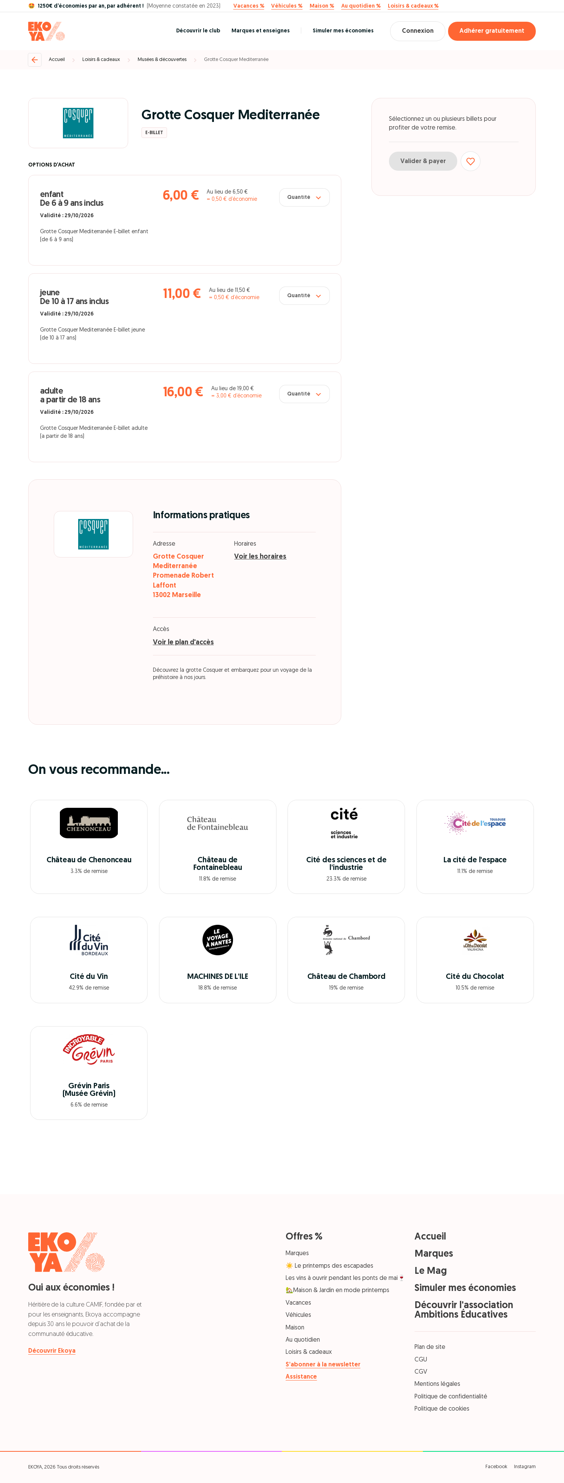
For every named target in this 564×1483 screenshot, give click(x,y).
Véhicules (298, 1315)
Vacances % (248, 6)
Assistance (301, 1377)
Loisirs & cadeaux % (413, 6)
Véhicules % (286, 6)
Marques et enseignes (260, 31)
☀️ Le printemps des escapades (329, 1266)
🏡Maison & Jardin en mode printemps (337, 1291)
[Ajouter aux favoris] (470, 161)
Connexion (418, 31)
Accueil (57, 59)
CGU (421, 1360)
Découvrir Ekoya (52, 1351)
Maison (295, 1328)
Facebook (496, 1466)
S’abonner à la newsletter (323, 1365)
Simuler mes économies (343, 31)
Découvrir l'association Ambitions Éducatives (464, 1310)
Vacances (298, 1303)
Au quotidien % (361, 6)
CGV (421, 1372)
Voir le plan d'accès (183, 642)
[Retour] (34, 59)
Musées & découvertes (162, 59)
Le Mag (431, 1271)
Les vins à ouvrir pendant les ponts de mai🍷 (345, 1278)
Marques (297, 1254)
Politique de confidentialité (451, 1397)
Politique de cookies (442, 1409)
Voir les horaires (260, 557)
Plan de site (430, 1347)
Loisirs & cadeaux (101, 59)
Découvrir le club (198, 31)
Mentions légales (437, 1384)
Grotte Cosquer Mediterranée (236, 59)
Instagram (525, 1466)
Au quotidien (303, 1340)
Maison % (322, 6)
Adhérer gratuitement (492, 31)
